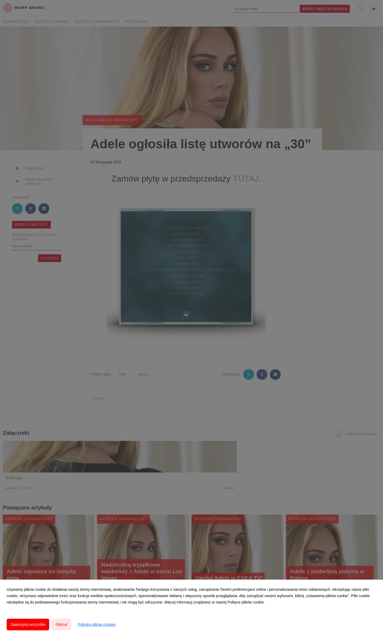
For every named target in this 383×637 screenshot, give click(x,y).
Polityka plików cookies (97, 624)
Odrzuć (62, 624)
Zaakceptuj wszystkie (27, 624)
